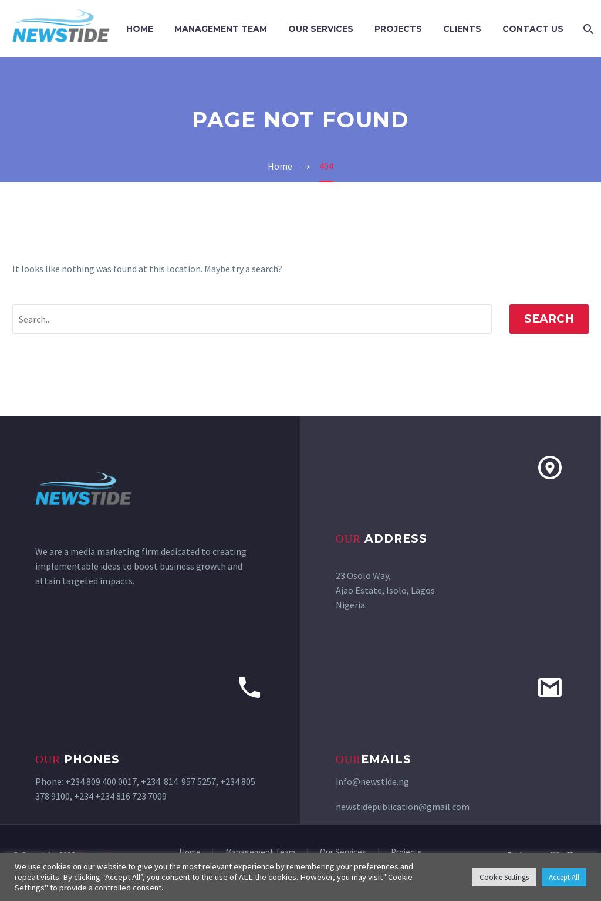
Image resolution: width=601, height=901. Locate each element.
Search (549, 319)
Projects (398, 28)
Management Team (220, 28)
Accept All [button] (564, 877)
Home (139, 28)
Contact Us (532, 28)
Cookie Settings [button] (504, 877)
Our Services (320, 28)
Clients (462, 28)
